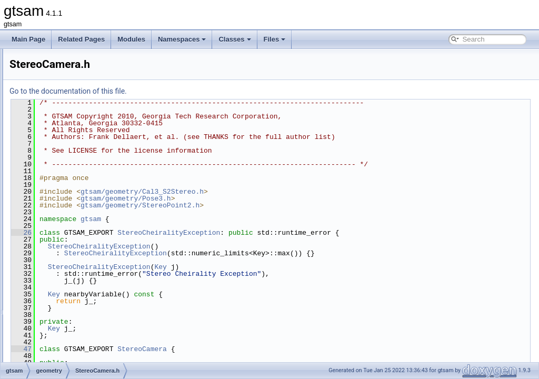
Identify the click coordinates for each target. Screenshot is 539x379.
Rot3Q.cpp (67, 71)
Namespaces (182, 39)
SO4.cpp (64, 152)
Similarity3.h (69, 94)
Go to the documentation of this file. (199, 91)
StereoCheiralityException (300, 232)
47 (153, 349)
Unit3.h (62, 257)
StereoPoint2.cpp (76, 222)
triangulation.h (71, 245)
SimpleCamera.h (75, 118)
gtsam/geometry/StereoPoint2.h (271, 205)
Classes (234, 39)
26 (153, 232)
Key (292, 267)
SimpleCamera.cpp (78, 106)
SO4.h (60, 164)
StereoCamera (273, 349)
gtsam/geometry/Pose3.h (257, 198)
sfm (48, 326)
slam (49, 338)
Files (275, 39)
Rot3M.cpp (67, 60)
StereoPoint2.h (72, 233)
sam (49, 314)
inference (56, 268)
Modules (131, 39)
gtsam (222, 219)
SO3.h (60, 141)
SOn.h (60, 199)
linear (50, 280)
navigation (57, 291)
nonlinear (56, 303)
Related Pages (81, 39)
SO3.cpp (64, 129)
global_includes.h (67, 361)
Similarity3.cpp (72, 83)
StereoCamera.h (75, 210)
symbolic (55, 349)
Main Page (28, 39)
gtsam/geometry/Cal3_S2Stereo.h (273, 191)
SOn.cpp (64, 187)
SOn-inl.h (65, 175)
